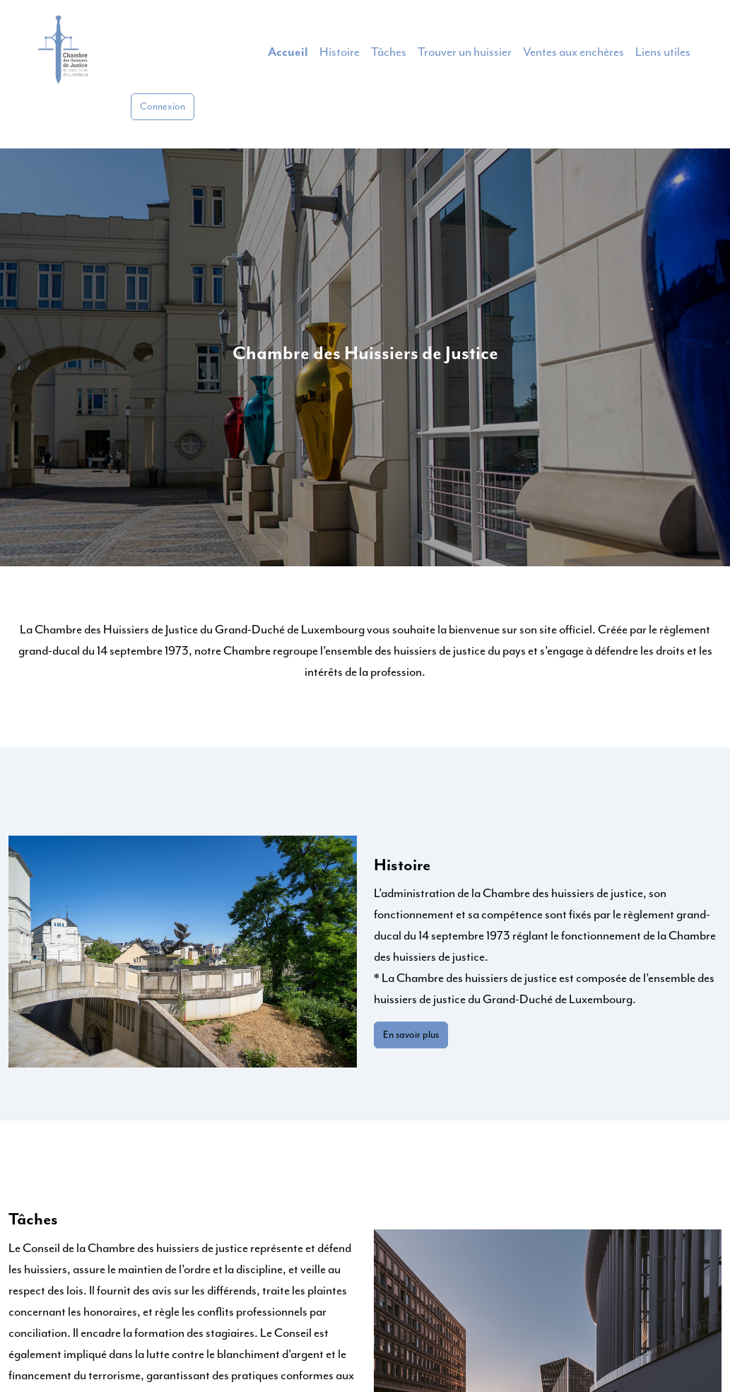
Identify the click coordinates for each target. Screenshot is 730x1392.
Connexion (162, 106)
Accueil (288, 52)
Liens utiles (662, 52)
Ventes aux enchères (573, 52)
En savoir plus (411, 1035)
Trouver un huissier (465, 52)
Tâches (388, 52)
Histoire (339, 52)
